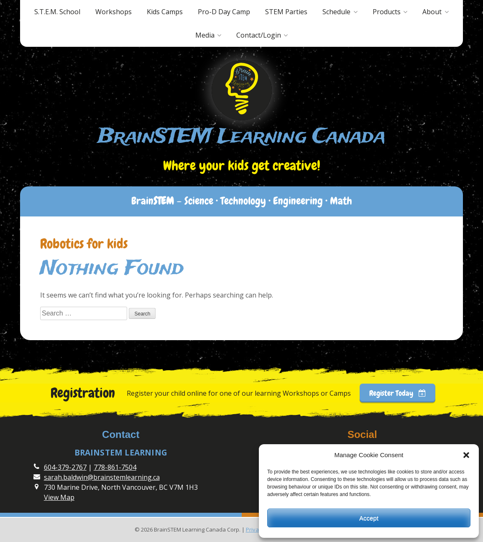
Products (387, 11)
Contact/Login (258, 35)
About (432, 11)
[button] (466, 455)
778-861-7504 (115, 467)
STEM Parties (286, 11)
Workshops (113, 11)
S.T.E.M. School (57, 11)
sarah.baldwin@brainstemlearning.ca (102, 477)
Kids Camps (165, 11)
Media (205, 35)
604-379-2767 (65, 467)
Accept (368, 518)
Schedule (336, 11)
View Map (59, 497)
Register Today (397, 393)
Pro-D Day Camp (224, 11)
